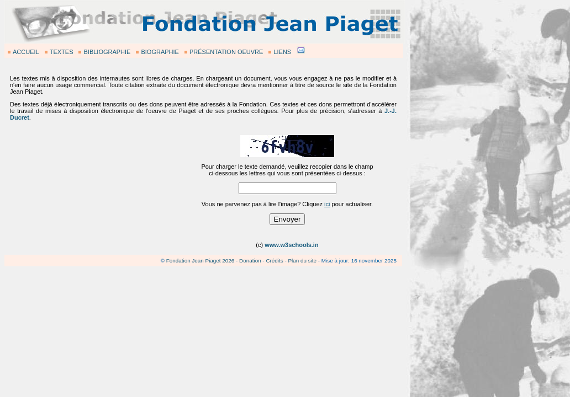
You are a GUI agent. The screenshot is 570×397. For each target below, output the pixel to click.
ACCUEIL (26, 52)
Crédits (274, 260)
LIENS (282, 52)
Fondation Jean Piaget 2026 (200, 260)
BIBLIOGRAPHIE (106, 52)
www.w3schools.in (291, 245)
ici (327, 204)
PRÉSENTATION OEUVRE (226, 52)
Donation (250, 260)
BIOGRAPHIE (159, 52)
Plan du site (302, 260)
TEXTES (61, 52)
